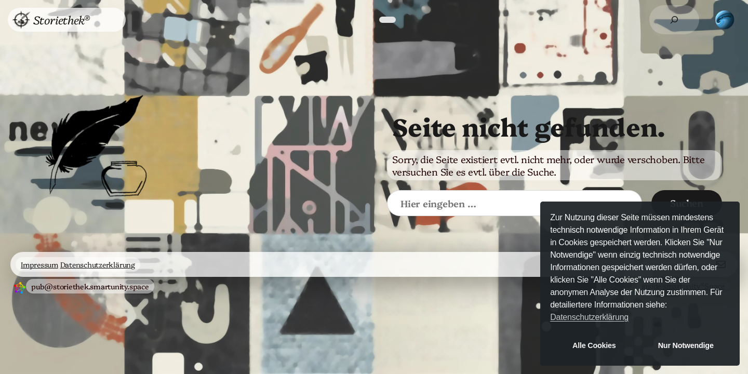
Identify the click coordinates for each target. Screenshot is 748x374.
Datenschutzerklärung (97, 264)
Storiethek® (61, 19)
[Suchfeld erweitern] (674, 19)
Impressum (39, 264)
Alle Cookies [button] (594, 345)
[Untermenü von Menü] (108, 20)
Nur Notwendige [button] (686, 345)
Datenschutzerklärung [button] (589, 317)
